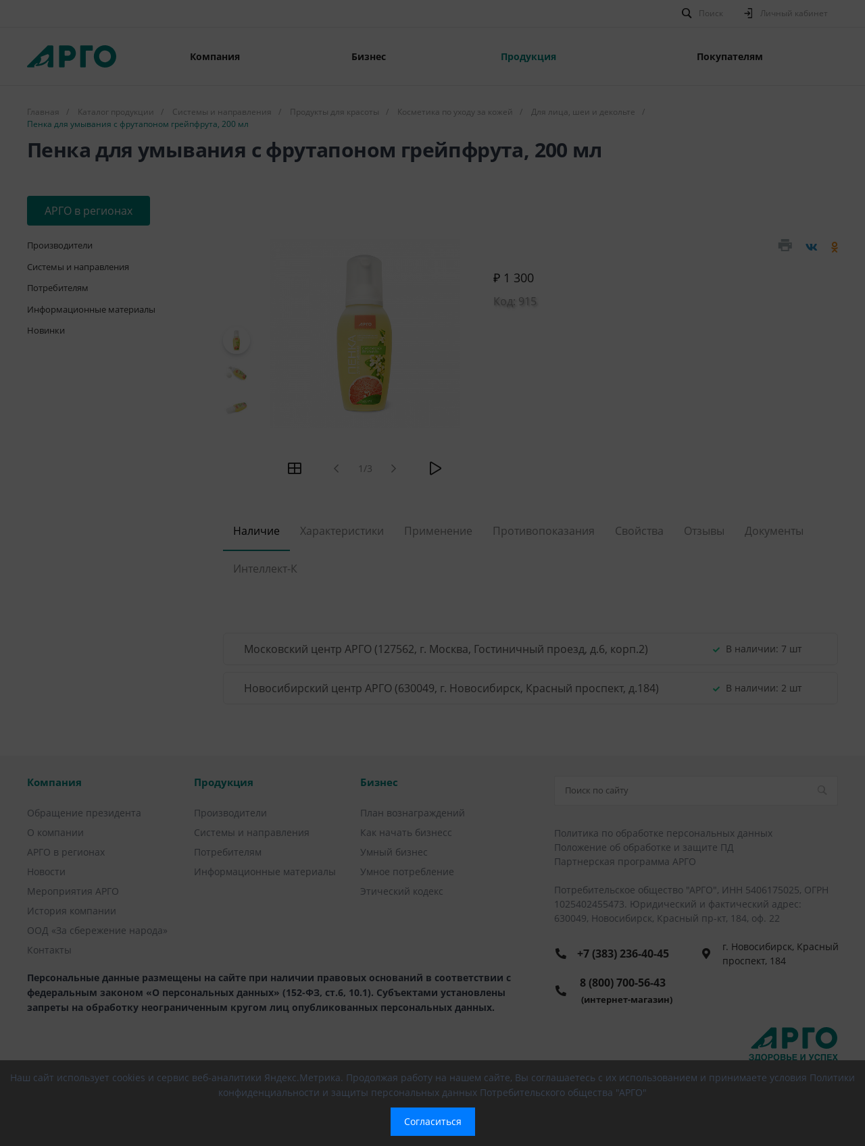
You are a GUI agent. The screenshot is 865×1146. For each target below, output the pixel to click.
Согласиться (433, 1121)
